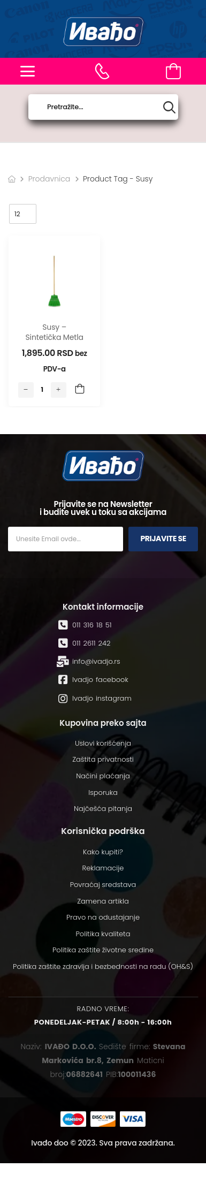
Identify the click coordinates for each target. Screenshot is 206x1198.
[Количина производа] (42, 390)
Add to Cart (80, 389)
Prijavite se (163, 538)
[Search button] (169, 107)
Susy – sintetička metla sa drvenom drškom (54, 343)
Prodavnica (49, 178)
